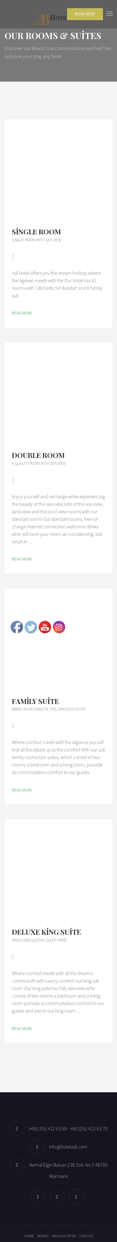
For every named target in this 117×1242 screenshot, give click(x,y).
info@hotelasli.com (68, 1147)
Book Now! (85, 14)
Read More (22, 313)
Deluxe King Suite (46, 932)
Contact (87, 1230)
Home (29, 1230)
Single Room (36, 231)
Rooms (42, 1230)
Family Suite (35, 701)
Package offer (64, 1230)
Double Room (38, 455)
